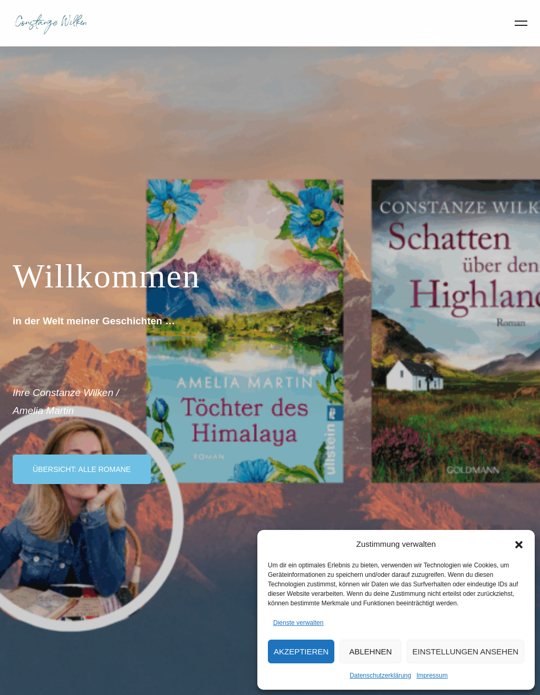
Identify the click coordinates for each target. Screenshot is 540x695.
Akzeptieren (301, 651)
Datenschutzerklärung (380, 675)
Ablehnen (370, 651)
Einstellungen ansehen (465, 651)
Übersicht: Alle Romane (82, 469)
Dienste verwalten (298, 622)
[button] (519, 543)
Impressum (432, 675)
